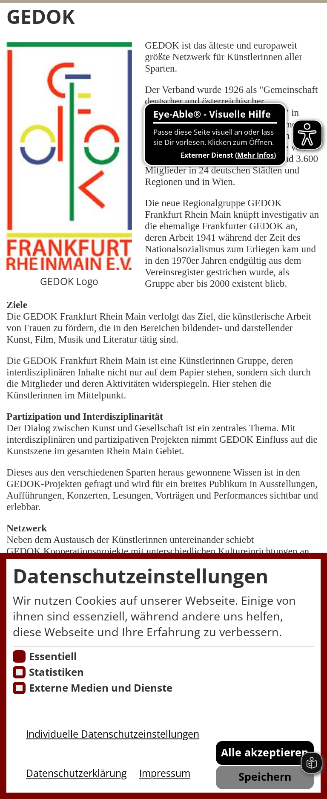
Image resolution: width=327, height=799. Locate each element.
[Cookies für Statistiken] (19, 672)
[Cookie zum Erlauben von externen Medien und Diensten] (19, 688)
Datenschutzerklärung (76, 773)
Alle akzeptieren (264, 752)
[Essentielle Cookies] (19, 656)
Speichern (264, 777)
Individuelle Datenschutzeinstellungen (112, 734)
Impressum (164, 773)
